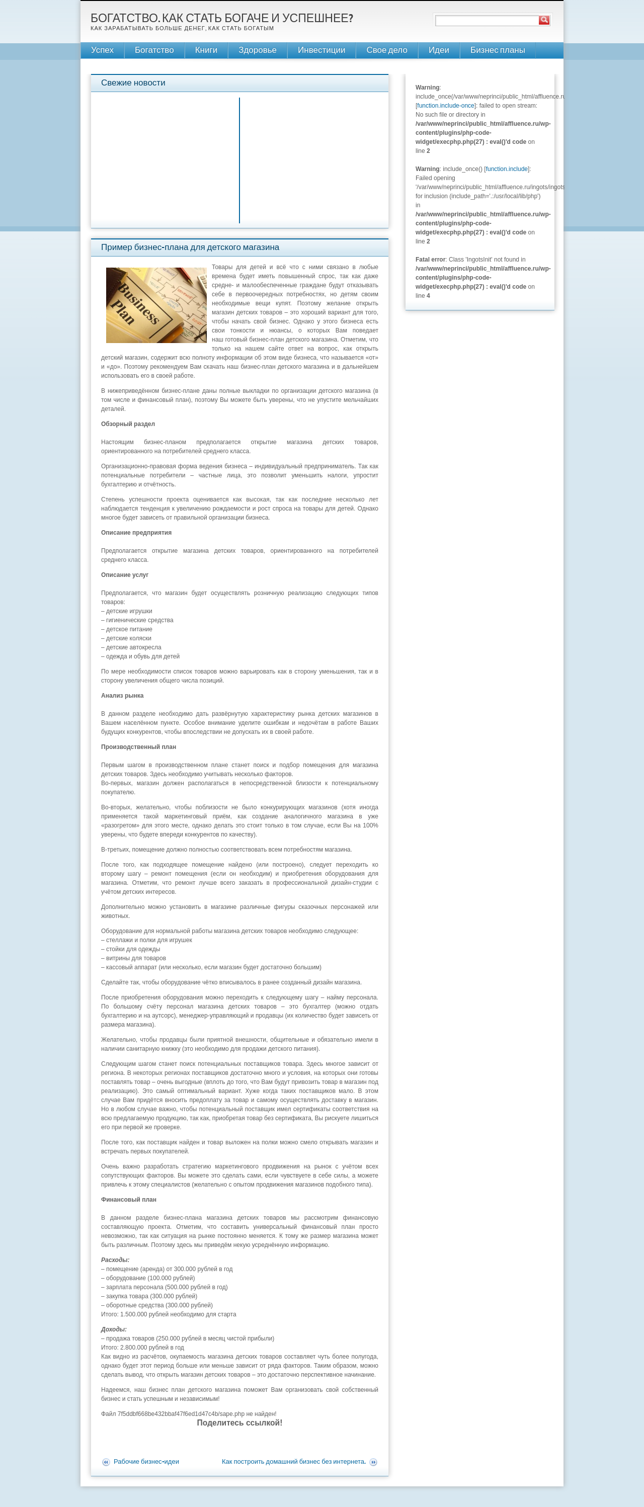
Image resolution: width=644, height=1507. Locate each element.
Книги (206, 50)
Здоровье (257, 50)
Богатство (154, 50)
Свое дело (386, 50)
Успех (102, 50)
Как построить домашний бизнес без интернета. (294, 1462)
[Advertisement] (315, 158)
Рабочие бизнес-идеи (146, 1462)
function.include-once (445, 105)
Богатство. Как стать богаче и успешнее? (222, 19)
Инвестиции (321, 50)
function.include (507, 169)
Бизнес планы (497, 50)
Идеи (439, 50)
